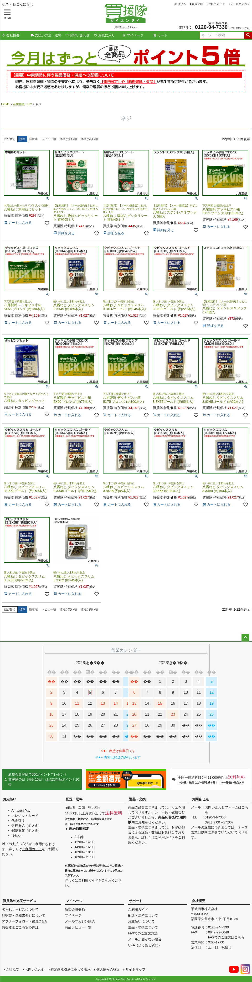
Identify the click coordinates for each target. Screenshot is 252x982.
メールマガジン (240, 4)
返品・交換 (137, 799)
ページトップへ (245, 638)
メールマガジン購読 (80, 921)
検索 (248, 35)
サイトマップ (135, 969)
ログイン (180, 4)
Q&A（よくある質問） (145, 945)
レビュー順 (48, 139)
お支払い (9, 799)
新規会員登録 (75, 909)
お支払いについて (141, 921)
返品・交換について (143, 927)
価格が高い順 (89, 139)
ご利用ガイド (216, 4)
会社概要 (11, 35)
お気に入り (104, 35)
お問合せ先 (200, 799)
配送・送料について (143, 915)
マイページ (133, 35)
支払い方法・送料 (46, 35)
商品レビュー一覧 (78, 927)
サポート (135, 901)
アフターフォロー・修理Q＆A (24, 921)
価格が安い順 (68, 139)
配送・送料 (74, 799)
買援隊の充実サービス (19, 901)
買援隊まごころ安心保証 (20, 927)
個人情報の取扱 (108, 969)
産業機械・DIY (22, 104)
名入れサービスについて (20, 909)
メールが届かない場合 (144, 939)
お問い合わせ (77, 35)
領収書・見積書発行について (23, 915)
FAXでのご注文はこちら (226, 937)
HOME (5, 104)
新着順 (33, 139)
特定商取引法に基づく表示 (71, 969)
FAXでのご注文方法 (143, 933)
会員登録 (197, 4)
